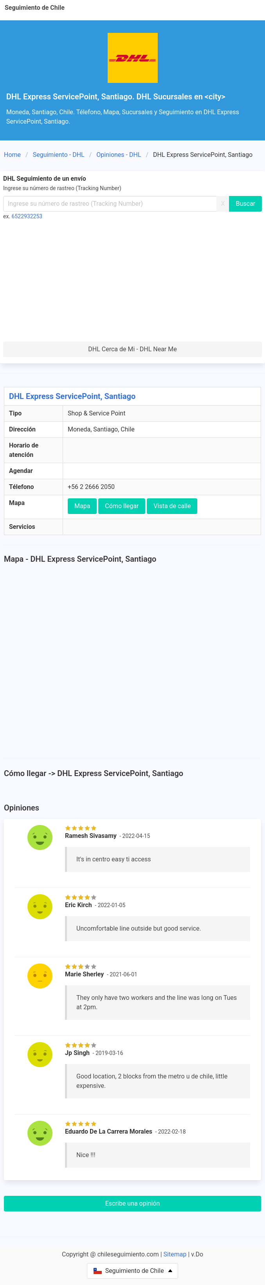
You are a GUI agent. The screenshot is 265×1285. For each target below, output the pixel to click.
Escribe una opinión (132, 1203)
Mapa (82, 506)
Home (12, 154)
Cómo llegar (122, 506)
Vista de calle (172, 506)
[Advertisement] (132, 283)
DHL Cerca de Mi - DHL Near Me (132, 349)
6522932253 (27, 216)
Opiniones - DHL (118, 154)
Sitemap (175, 1254)
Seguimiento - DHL (59, 154)
